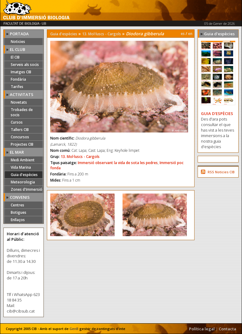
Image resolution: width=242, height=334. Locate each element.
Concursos (20, 137)
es (183, 33)
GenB (74, 328)
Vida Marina (21, 167)
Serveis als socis (25, 64)
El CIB (15, 57)
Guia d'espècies (24, 174)
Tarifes (17, 86)
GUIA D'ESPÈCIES (217, 113)
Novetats (19, 102)
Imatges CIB (21, 72)
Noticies (18, 41)
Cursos (17, 122)
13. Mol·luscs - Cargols (101, 33)
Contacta (227, 329)
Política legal (202, 329)
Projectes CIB (22, 144)
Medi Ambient (23, 160)
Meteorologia (23, 182)
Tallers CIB (20, 129)
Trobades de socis (22, 112)
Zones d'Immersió (26, 189)
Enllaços (18, 219)
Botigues (18, 212)
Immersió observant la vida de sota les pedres (118, 162)
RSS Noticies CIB (221, 172)
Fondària (18, 79)
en (190, 33)
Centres (17, 205)
